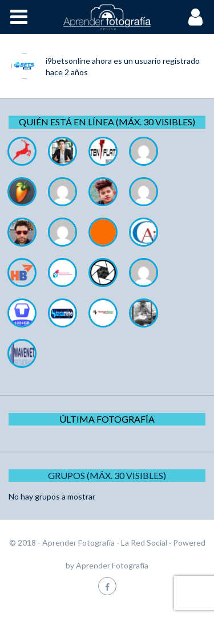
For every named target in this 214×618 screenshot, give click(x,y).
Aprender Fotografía (112, 565)
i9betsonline (68, 61)
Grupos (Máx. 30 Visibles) (107, 475)
